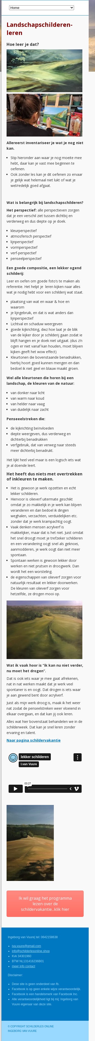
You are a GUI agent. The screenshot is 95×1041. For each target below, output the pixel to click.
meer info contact (23, 966)
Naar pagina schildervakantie (34, 740)
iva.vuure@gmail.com (26, 946)
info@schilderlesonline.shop (31, 951)
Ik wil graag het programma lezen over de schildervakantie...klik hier (45, 903)
